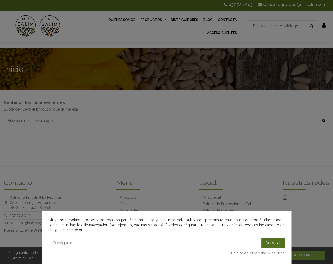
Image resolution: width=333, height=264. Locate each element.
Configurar (62, 242)
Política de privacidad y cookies (258, 253)
